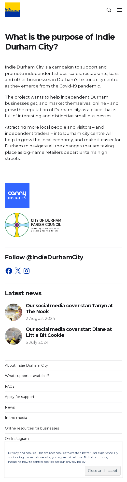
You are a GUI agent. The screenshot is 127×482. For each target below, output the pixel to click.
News (10, 407)
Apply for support (19, 397)
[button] (109, 10)
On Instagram (17, 438)
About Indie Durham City (26, 365)
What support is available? (27, 376)
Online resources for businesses (32, 428)
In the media (16, 417)
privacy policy (75, 462)
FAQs (9, 386)
